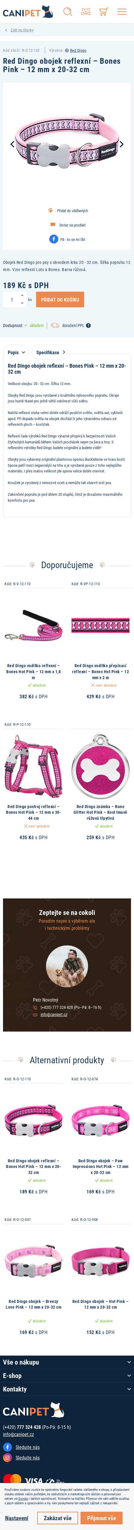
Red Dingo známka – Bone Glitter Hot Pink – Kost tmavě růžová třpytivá (100, 812)
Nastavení (16, 1518)
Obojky (28, 30)
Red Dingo (78, 50)
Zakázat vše (58, 1518)
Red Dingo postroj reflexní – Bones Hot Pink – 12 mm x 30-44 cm (33, 812)
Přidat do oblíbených (72, 210)
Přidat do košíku (60, 299)
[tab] (16, 349)
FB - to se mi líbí (72, 239)
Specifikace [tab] (49, 352)
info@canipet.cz (54, 1014)
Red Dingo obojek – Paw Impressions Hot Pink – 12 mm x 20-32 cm (101, 1166)
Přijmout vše (101, 1518)
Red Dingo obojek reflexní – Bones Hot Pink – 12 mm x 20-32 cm (33, 1166)
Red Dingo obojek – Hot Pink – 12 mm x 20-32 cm (100, 1304)
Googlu (23, 1498)
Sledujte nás (28, 1447)
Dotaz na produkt (72, 225)
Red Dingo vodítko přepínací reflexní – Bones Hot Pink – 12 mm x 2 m (100, 671)
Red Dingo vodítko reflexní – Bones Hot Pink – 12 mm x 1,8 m (33, 671)
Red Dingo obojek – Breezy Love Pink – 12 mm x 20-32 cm (33, 1304)
